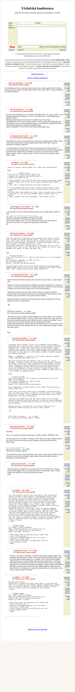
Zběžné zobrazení (37, 78)
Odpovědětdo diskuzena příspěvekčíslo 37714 (67, 247)
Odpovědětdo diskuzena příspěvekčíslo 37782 (67, 500)
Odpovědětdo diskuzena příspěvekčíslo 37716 (67, 359)
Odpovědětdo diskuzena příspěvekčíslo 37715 (67, 295)
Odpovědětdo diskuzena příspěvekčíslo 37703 (67, 221)
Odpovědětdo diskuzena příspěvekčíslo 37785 (67, 624)
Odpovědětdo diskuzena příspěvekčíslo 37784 (67, 527)
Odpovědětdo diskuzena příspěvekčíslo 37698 (67, 143)
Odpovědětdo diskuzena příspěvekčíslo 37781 (67, 463)
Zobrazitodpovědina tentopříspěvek (67, 100)
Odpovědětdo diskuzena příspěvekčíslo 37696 (67, 90)
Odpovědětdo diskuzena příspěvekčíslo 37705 (67, 170)
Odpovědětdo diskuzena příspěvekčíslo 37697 (67, 117)
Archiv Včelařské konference (37, 81)
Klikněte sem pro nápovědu (37, 679)
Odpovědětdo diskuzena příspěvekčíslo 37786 (67, 597)
